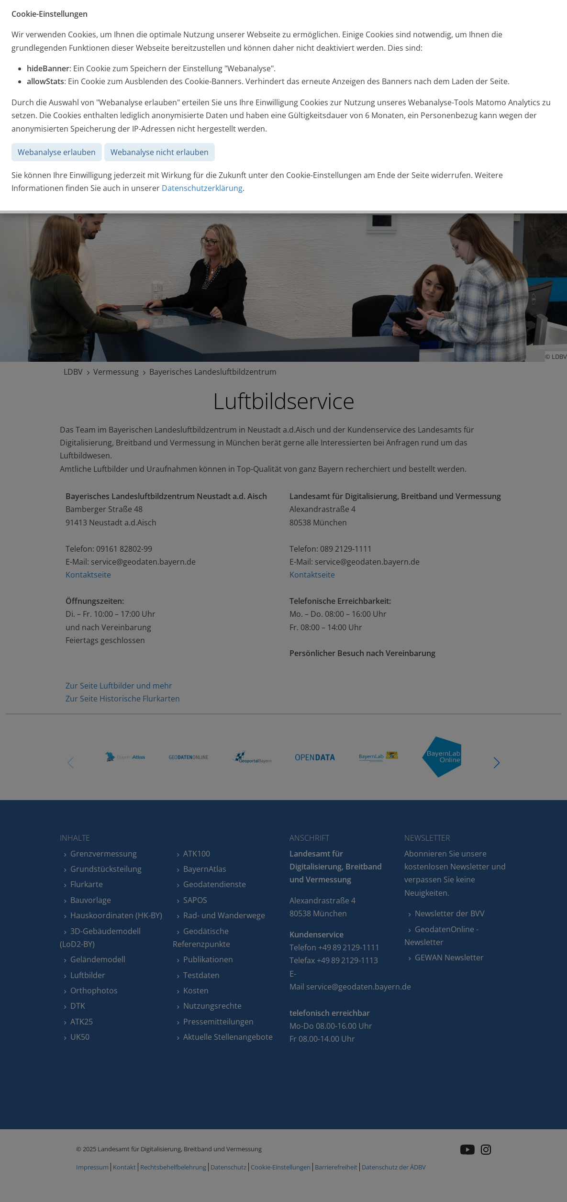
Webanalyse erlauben (57, 152)
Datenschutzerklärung (202, 188)
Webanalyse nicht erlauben (160, 152)
